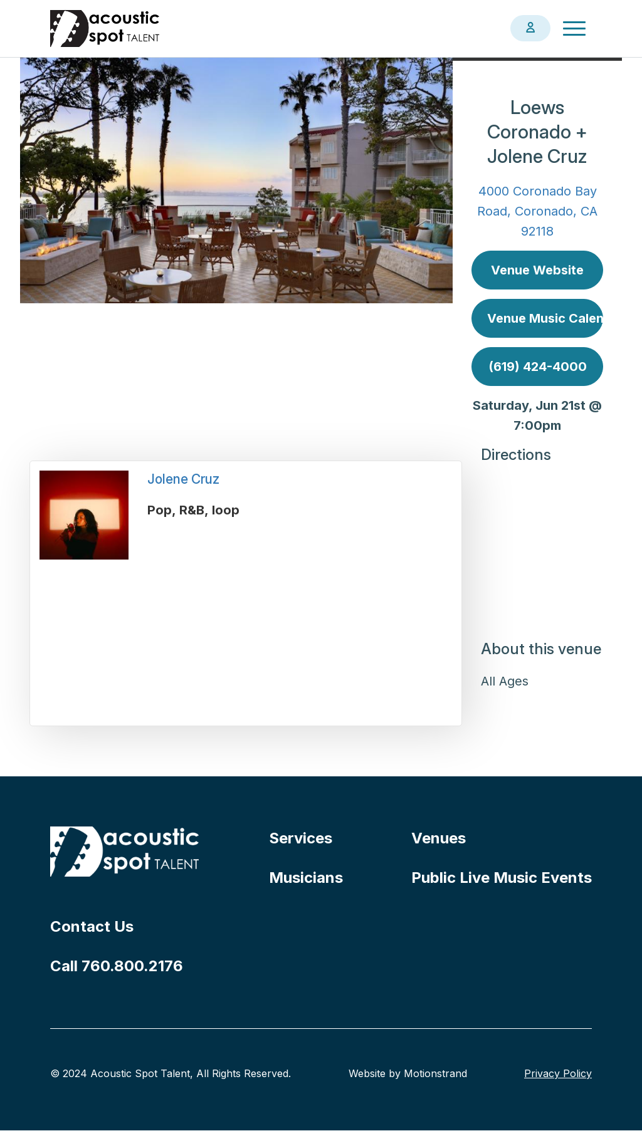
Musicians (306, 877)
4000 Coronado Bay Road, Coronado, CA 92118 (537, 211)
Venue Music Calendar (545, 318)
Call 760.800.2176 (116, 966)
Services (300, 838)
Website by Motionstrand (408, 1073)
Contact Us (92, 926)
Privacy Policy (558, 1073)
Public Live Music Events (501, 877)
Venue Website (537, 270)
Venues (438, 838)
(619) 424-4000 (537, 366)
